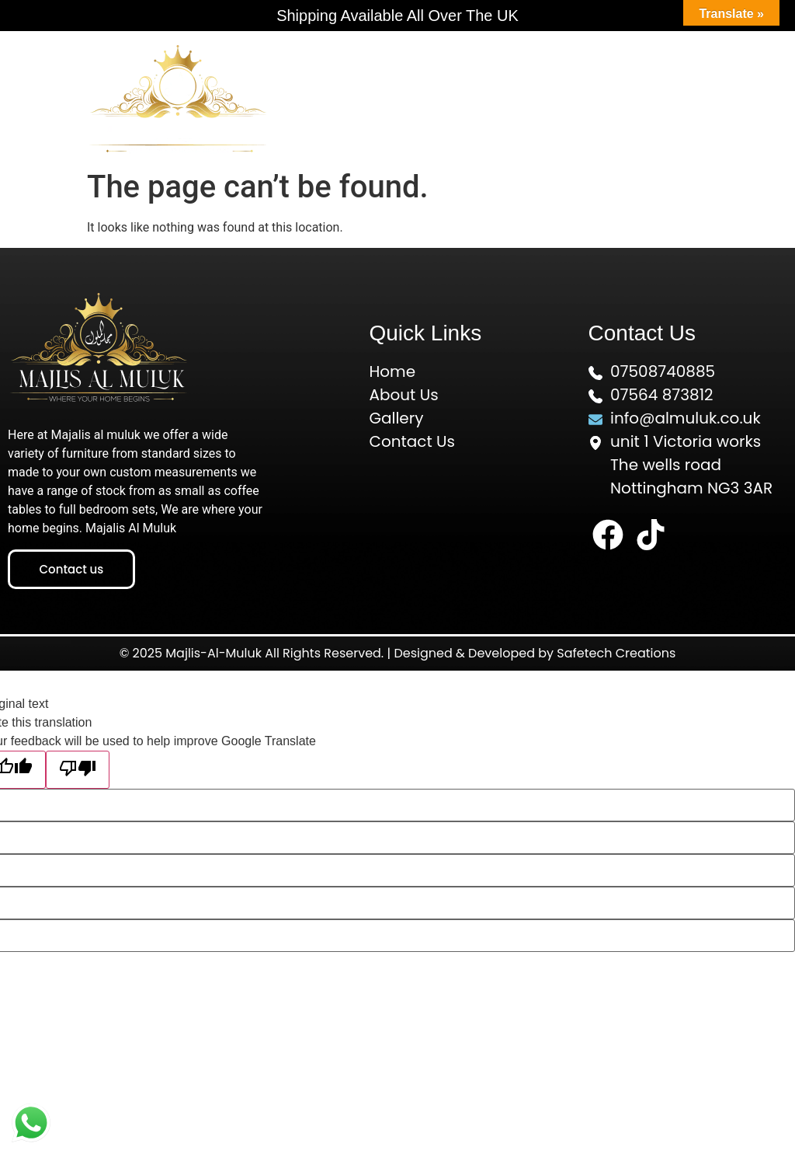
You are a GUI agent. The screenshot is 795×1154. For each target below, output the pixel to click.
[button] (556, 97)
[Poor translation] (77, 770)
